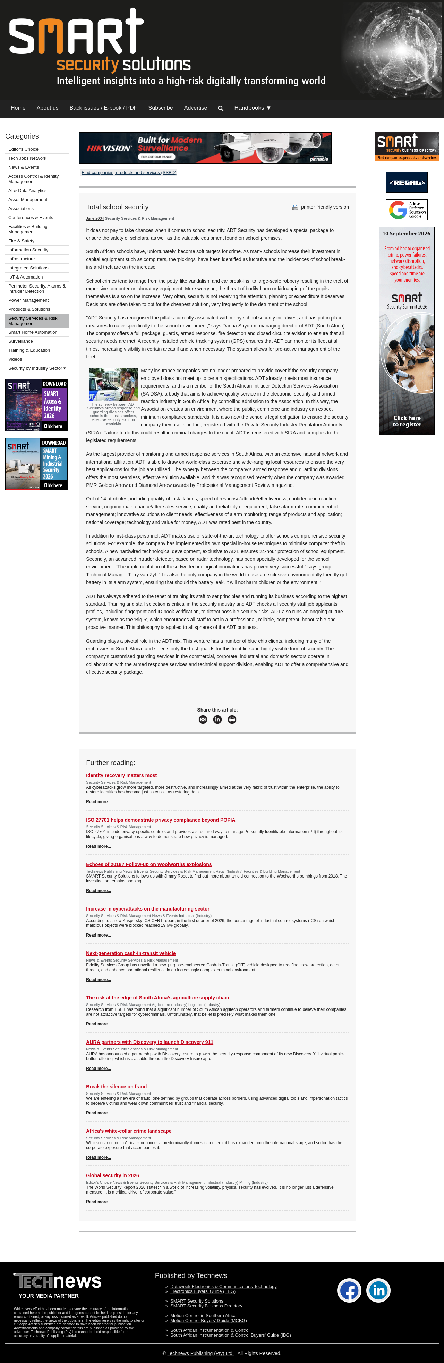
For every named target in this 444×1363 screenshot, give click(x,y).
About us (48, 108)
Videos (15, 359)
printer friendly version (320, 207)
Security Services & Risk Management (33, 321)
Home (18, 108)
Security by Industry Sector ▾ (37, 368)
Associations (21, 208)
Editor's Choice (23, 149)
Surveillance (20, 341)
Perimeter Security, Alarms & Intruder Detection (37, 288)
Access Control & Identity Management (33, 179)
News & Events (23, 167)
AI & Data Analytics (27, 190)
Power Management (28, 300)
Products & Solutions (29, 309)
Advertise (195, 108)
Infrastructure (21, 258)
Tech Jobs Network (27, 158)
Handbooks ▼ (253, 108)
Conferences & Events (30, 217)
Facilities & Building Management (28, 229)
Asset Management (27, 199)
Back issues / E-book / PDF (103, 108)
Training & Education (29, 350)
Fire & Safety (21, 240)
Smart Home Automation (33, 332)
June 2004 (95, 218)
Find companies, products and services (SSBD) (129, 172)
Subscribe (160, 108)
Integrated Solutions (28, 268)
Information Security (28, 249)
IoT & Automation (25, 277)
